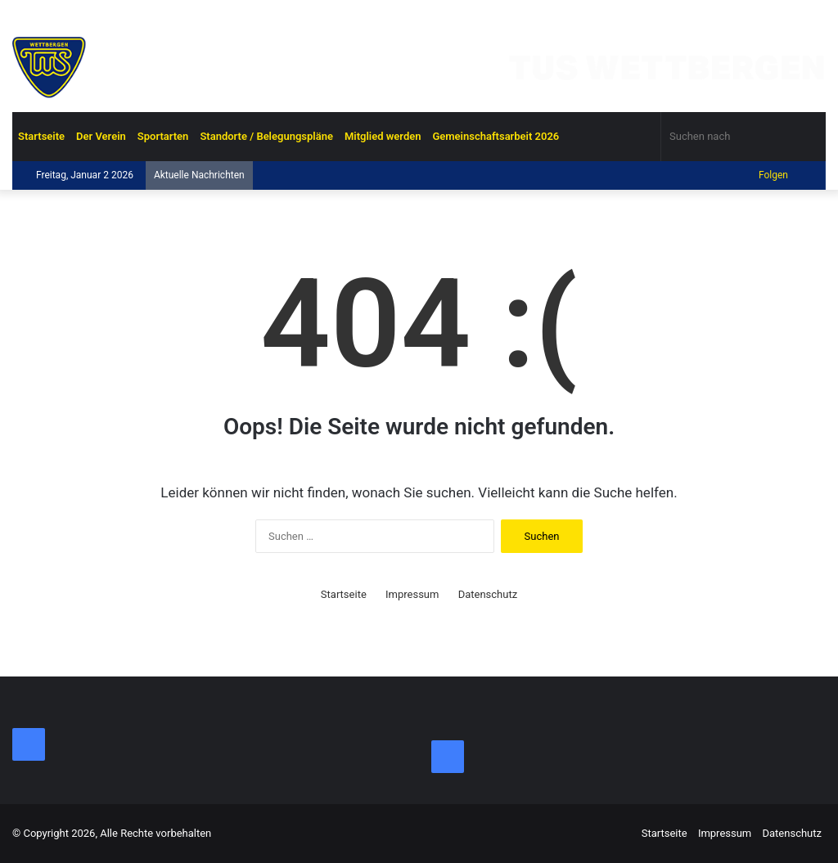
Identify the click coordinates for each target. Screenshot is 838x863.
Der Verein (101, 136)
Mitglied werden (383, 136)
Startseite (41, 136)
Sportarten (163, 136)
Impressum (412, 594)
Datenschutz (487, 594)
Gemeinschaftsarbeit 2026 (495, 136)
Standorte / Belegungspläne (266, 136)
